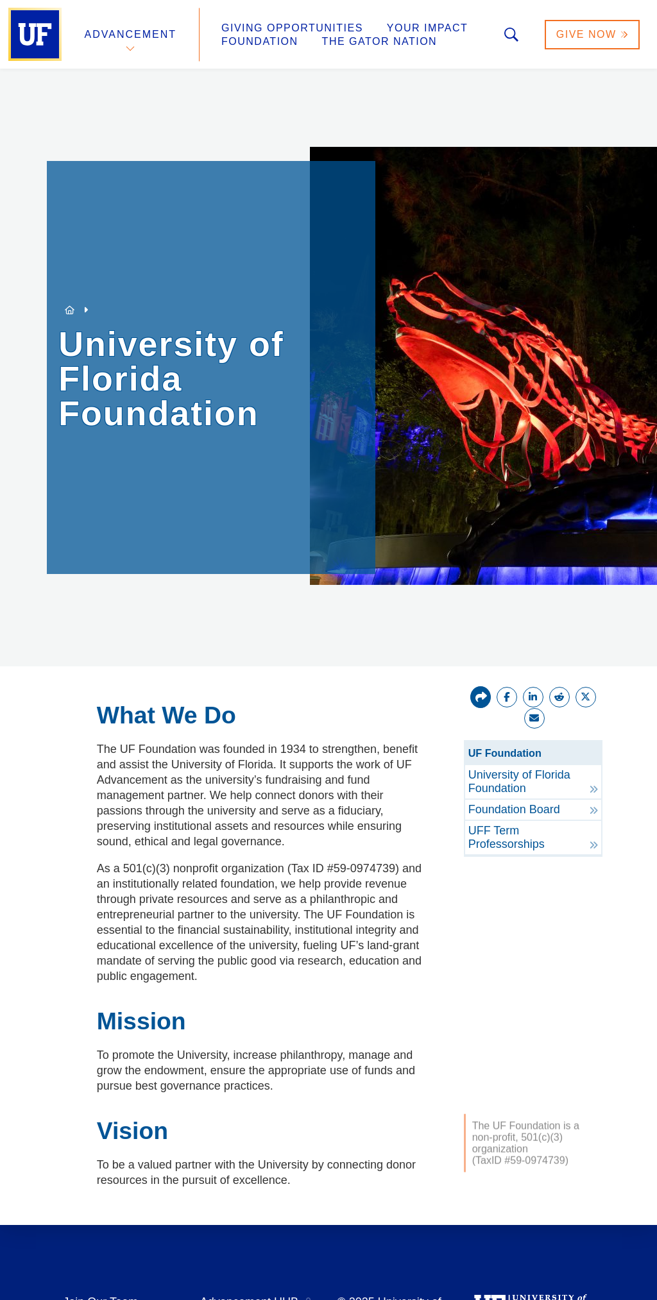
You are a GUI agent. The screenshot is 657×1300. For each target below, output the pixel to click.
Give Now (592, 34)
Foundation (259, 41)
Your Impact (427, 27)
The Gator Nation (380, 41)
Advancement (131, 34)
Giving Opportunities (292, 27)
